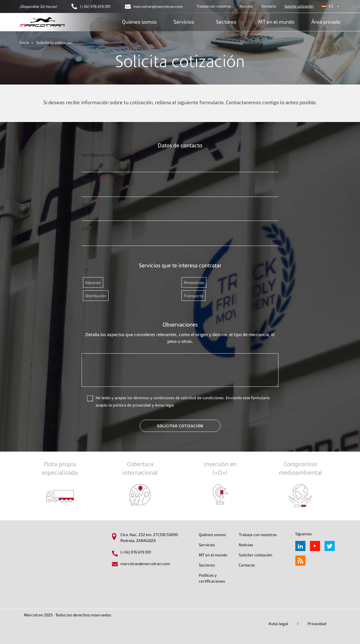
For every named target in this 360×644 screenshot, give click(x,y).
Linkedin (300, 546)
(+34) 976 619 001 (95, 6)
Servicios (207, 544)
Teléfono (91, 180)
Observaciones (180, 324)
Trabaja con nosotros (214, 6)
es (331, 6)
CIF (85, 229)
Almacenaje (194, 282)
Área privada (325, 22)
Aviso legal (278, 623)
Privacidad (317, 623)
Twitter (330, 546)
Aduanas (93, 282)
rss (300, 561)
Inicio (24, 42)
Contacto (268, 6)
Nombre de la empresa (106, 155)
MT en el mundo (276, 22)
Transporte (193, 295)
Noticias (246, 6)
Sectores (207, 565)
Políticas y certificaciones (212, 578)
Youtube (315, 546)
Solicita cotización (299, 6)
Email (87, 205)
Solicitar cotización (180, 425)
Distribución (95, 295)
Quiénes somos (139, 22)
